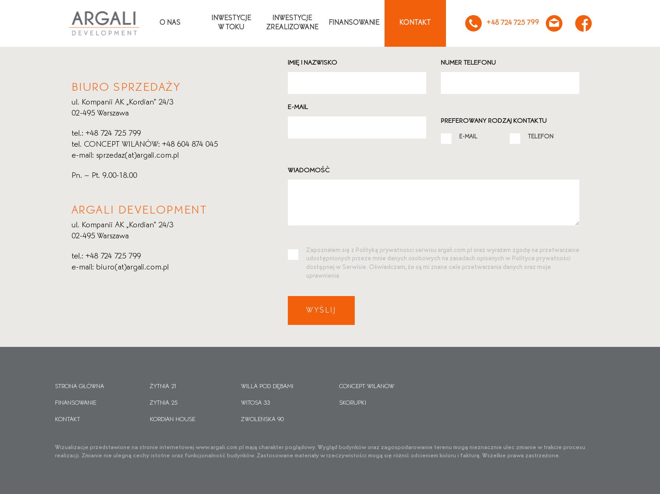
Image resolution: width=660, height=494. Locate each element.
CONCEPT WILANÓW (366, 387)
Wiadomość (309, 170)
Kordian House (172, 420)
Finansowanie (354, 23)
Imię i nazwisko (312, 63)
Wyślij (321, 310)
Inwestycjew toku (231, 23)
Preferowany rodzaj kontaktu (494, 121)
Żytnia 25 (163, 403)
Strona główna (79, 387)
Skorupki (352, 403)
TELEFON (532, 137)
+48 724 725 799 (501, 23)
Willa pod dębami (267, 387)
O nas (170, 23)
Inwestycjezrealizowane (292, 23)
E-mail (298, 107)
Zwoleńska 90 (262, 420)
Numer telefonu (468, 63)
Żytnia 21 (163, 387)
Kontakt (415, 23)
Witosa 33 (255, 403)
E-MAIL (459, 137)
